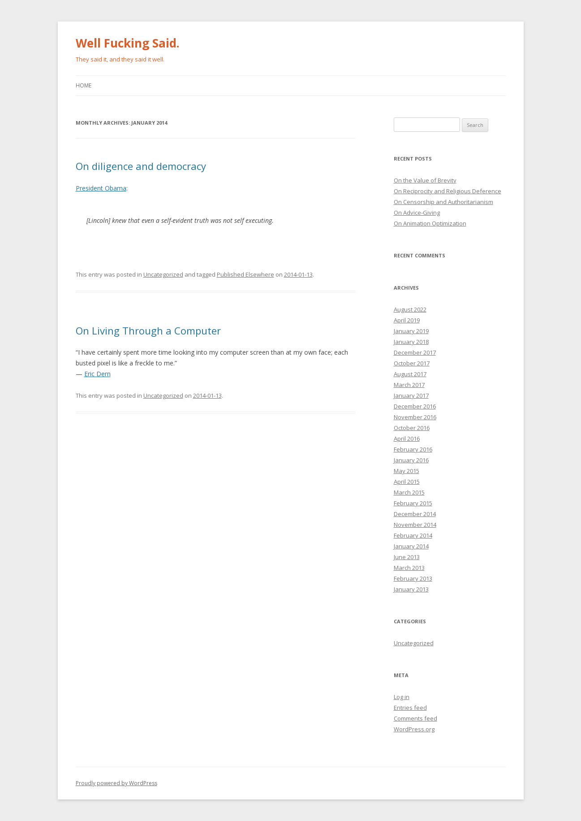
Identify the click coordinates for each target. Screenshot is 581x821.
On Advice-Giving (417, 213)
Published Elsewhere (245, 274)
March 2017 (409, 385)
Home (83, 85)
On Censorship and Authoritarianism (443, 202)
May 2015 (406, 471)
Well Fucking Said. (127, 43)
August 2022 (410, 309)
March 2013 (409, 568)
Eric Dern (97, 373)
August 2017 (410, 374)
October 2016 (412, 428)
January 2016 (411, 460)
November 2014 (415, 525)
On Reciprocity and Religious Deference (447, 191)
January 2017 (411, 395)
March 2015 (409, 492)
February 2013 (413, 578)
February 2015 (413, 503)
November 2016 (415, 417)
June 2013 (407, 557)
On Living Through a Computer (148, 330)
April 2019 (407, 320)
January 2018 (411, 342)
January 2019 (411, 331)
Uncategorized (163, 274)
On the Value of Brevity (425, 180)
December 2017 (415, 352)
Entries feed (410, 708)
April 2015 (407, 482)
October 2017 (412, 363)
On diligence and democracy (141, 166)
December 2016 (415, 406)
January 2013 (411, 589)
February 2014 (413, 535)
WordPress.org (414, 729)
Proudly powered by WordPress (116, 783)
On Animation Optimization (430, 223)
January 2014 (411, 546)
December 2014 (415, 514)
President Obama (101, 188)
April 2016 (407, 438)
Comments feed (415, 718)
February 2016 (413, 449)
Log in (401, 697)
